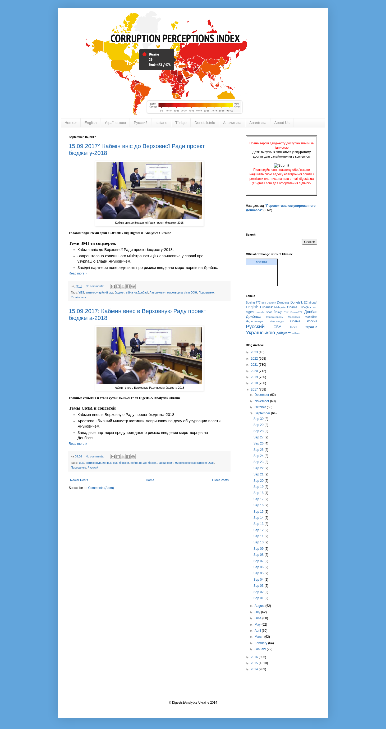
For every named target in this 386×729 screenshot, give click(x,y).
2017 (255, 389)
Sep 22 (259, 468)
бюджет (120, 292)
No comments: (95, 286)
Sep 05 (259, 573)
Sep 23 (259, 462)
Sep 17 (259, 499)
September (263, 413)
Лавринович (158, 292)
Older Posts (220, 480)
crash (313, 307)
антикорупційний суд (99, 292)
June (258, 618)
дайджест (284, 333)
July (258, 612)
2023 (255, 352)
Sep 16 (259, 505)
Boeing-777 (253, 302)
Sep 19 (259, 487)
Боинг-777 (296, 312)
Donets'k (297, 302)
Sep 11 (259, 536)
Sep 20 (259, 481)
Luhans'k (266, 307)
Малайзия (294, 316)
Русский (141, 123)
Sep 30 (259, 419)
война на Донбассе (143, 462)
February (261, 643)
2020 (255, 371)
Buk (263, 302)
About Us (282, 123)
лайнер (296, 333)
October (261, 407)
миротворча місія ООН (182, 292)
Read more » (78, 273)
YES (81, 292)
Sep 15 (259, 511)
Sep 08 (259, 555)
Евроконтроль (274, 316)
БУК (286, 312)
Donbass (283, 302)
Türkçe (181, 123)
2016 (255, 657)
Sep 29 (259, 425)
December (262, 395)
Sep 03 (259, 586)
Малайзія (311, 316)
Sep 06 (259, 567)
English (91, 123)
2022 (255, 358)
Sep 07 (259, 561)
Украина (311, 327)
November (262, 401)
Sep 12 (259, 530)
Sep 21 (259, 474)
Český (278, 312)
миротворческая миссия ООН (194, 462)
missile (260, 312)
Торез (293, 327)
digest (250, 312)
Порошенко (206, 292)
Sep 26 (259, 443)
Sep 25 (259, 450)
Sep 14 (259, 518)
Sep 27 (259, 437)
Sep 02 (259, 592)
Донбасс (253, 316)
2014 (255, 669)
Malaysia (280, 307)
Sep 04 (259, 579)
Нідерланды (276, 321)
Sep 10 (259, 542)
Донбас (310, 312)
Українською (115, 123)
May (258, 624)
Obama (292, 307)
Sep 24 (259, 456)
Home (150, 480)
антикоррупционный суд (102, 462)
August (260, 606)
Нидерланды (254, 321)
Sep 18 (259, 493)
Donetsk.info (205, 123)
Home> (71, 123)
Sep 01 (259, 598)
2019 (255, 377)
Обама (295, 321)
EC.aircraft (310, 302)
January (261, 649)
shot (269, 312)
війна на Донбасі (137, 292)
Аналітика (257, 123)
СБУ (277, 327)
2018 (255, 383)
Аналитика (232, 123)
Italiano (161, 123)
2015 (255, 663)
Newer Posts (79, 480)
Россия (312, 321)
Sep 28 (259, 431)
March (259, 637)
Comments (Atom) (101, 488)
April (258, 630)
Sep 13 (259, 524)
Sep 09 (259, 549)
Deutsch (271, 302)
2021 (255, 364)
